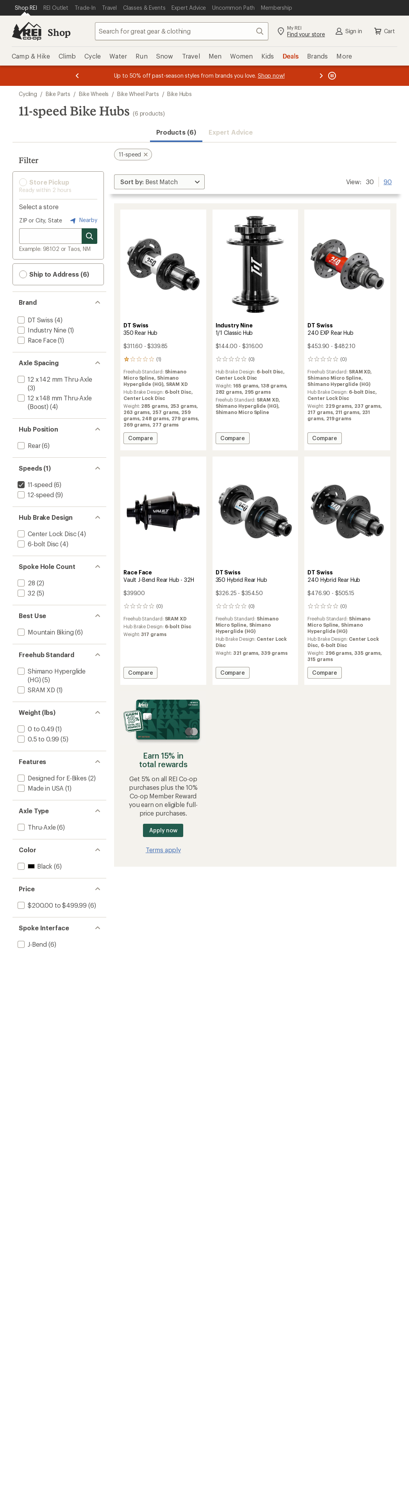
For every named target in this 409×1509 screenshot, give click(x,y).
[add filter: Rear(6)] (28, 445)
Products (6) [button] (176, 132)
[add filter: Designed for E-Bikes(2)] (51, 778)
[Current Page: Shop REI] (26, 8)
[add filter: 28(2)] (25, 583)
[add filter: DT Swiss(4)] (34, 319)
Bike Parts (58, 94)
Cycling (28, 94)
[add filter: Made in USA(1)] (40, 788)
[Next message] (321, 76)
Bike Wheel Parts (138, 94)
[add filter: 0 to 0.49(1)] (35, 728)
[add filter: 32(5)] (25, 593)
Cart (384, 31)
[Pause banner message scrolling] (331, 76)
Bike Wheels (94, 94)
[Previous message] (77, 76)
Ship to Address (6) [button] (54, 274)
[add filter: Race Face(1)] (36, 340)
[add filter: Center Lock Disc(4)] (46, 533)
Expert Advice (231, 132)
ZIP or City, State (40, 220)
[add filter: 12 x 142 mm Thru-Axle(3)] (54, 379)
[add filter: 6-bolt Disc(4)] (37, 543)
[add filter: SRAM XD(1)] (35, 689)
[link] (163, 264)
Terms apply (163, 849)
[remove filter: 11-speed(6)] (34, 484)
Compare (140, 439)
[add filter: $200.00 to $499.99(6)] (51, 905)
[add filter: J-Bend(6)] (31, 944)
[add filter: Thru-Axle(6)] (36, 827)
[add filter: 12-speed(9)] (35, 494)
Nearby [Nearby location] (82, 220)
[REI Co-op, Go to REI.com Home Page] (26, 31)
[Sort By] (159, 181)
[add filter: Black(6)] (34, 866)
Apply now (163, 830)
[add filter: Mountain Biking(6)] (45, 632)
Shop (59, 32)
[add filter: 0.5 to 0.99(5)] (37, 739)
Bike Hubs (179, 94)
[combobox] (181, 31)
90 (388, 181)
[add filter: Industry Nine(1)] (41, 330)
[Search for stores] (89, 236)
